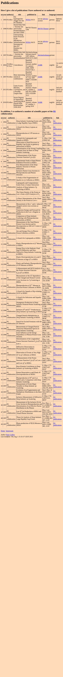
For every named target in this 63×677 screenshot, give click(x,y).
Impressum (9, 431)
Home (3, 431)
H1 (54, 111)
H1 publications (57, 122)
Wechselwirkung (43, 55)
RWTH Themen (43, 29)
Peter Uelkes (10, 435)
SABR (40, 65)
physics (45, 19)
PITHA (28, 20)
